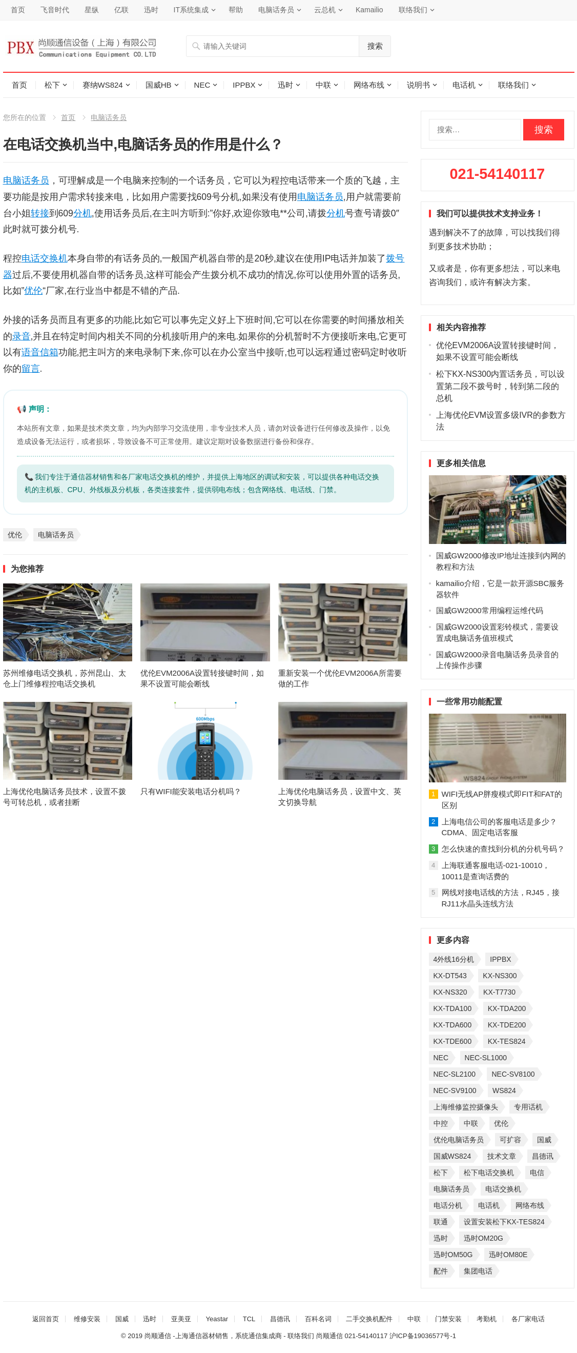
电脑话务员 (276, 10)
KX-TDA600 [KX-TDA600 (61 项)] (453, 1025)
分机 (82, 213)
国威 (122, 1319)
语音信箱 (40, 352)
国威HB (159, 84)
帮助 (236, 10)
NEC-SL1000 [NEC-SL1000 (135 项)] (486, 1058)
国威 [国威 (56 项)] (544, 1140)
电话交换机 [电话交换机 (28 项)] (503, 1189)
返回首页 (45, 1319)
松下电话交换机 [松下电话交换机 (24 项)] (489, 1172)
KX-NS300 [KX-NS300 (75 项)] (500, 976)
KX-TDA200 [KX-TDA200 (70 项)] (507, 1008)
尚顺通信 (329, 1336)
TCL (249, 1319)
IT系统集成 (191, 10)
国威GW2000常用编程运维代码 (489, 610)
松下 (52, 84)
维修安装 (87, 1319)
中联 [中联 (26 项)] (471, 1123)
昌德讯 (280, 1319)
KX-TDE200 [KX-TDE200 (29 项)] (507, 1025)
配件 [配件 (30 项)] (441, 1271)
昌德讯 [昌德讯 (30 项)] (542, 1156)
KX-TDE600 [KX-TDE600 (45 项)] (453, 1041)
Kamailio (369, 10)
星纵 (92, 10)
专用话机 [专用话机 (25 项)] (528, 1107)
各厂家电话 (528, 1319)
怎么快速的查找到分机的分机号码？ (503, 848)
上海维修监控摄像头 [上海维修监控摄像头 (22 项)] (466, 1107)
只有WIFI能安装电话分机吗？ (190, 791)
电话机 (464, 84)
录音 (21, 336)
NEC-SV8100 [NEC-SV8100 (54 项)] (512, 1074)
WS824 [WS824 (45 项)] (504, 1090)
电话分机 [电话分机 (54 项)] (448, 1205)
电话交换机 (45, 258)
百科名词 (318, 1319)
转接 (40, 213)
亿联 (121, 10)
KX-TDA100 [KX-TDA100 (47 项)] (453, 1008)
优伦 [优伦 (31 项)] (501, 1123)
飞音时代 (54, 10)
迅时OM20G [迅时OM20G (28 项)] (483, 1238)
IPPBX (244, 84)
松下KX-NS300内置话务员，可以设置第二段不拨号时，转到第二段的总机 (500, 386)
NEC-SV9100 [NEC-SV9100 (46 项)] (455, 1090)
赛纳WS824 (103, 84)
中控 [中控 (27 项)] (441, 1123)
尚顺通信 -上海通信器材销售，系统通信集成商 (213, 1336)
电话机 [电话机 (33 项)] (489, 1205)
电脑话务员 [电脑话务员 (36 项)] (451, 1189)
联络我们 (413, 10)
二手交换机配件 (369, 1319)
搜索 (375, 46)
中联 (323, 84)
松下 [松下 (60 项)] (441, 1172)
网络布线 (369, 84)
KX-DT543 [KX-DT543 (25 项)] (450, 976)
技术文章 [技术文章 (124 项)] (501, 1156)
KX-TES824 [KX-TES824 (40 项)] (507, 1041)
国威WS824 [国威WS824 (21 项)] (452, 1156)
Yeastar (216, 1319)
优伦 (33, 291)
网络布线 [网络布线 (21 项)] (530, 1205)
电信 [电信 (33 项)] (537, 1172)
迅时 (151, 10)
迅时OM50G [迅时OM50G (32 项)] (453, 1254)
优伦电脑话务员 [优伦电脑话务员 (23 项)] (459, 1140)
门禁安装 (448, 1319)
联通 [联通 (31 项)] (441, 1222)
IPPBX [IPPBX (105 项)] (500, 959)
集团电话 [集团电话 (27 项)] (478, 1271)
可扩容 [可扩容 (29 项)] (510, 1140)
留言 (31, 369)
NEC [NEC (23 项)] (441, 1058)
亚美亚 (181, 1319)
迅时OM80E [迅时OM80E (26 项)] (508, 1254)
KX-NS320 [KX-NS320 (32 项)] (450, 992)
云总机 (325, 10)
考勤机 (487, 1319)
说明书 (418, 84)
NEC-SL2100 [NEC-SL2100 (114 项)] (455, 1074)
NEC (202, 84)
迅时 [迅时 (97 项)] (441, 1238)
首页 (18, 10)
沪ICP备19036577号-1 (422, 1336)
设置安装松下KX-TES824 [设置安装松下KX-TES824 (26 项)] (504, 1222)
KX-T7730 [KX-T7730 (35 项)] (499, 992)
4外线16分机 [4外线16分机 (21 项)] (454, 959)
